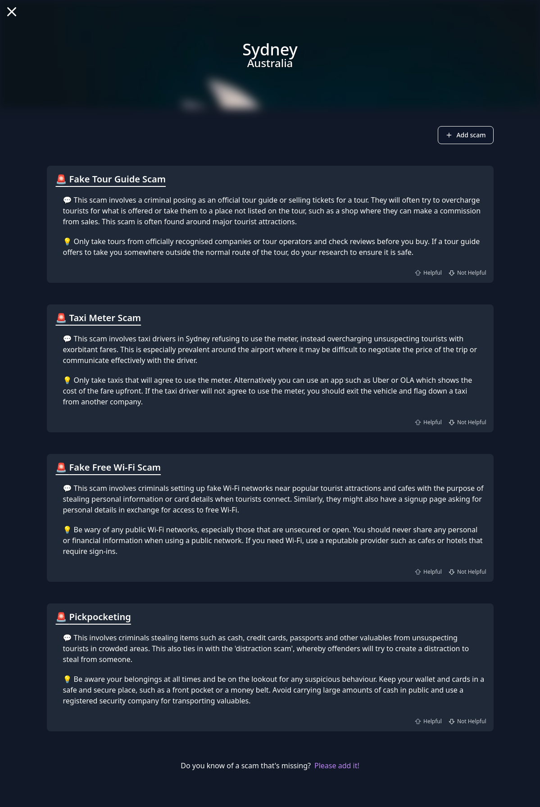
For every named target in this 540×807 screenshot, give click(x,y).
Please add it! (336, 766)
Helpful (427, 272)
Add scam (465, 135)
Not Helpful (466, 272)
